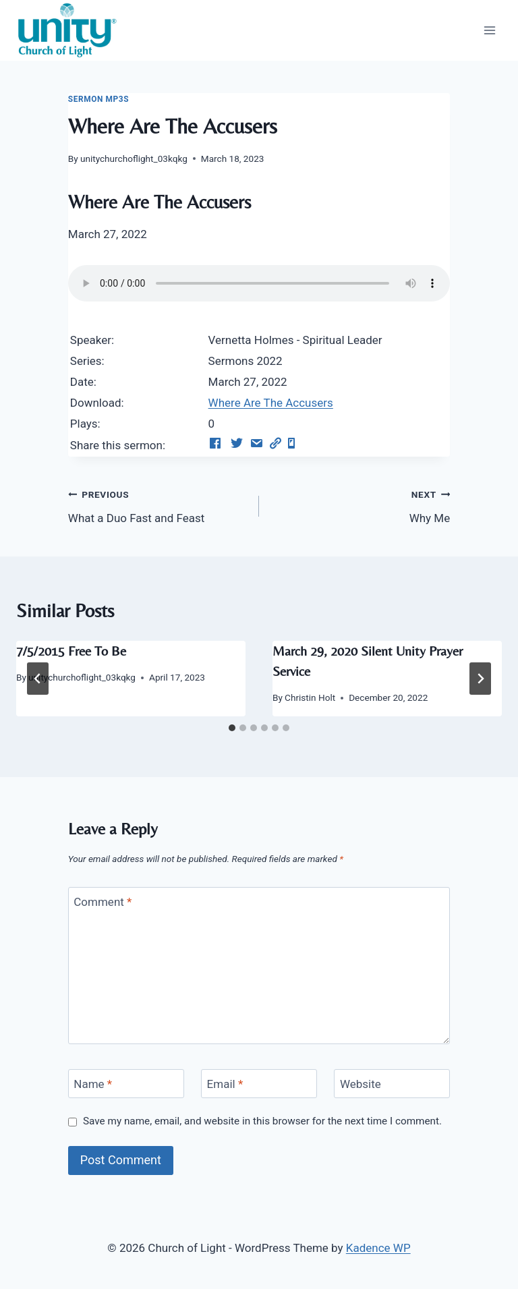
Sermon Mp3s (98, 99)
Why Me (360, 505)
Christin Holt (310, 697)
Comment (103, 902)
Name (93, 1084)
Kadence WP (378, 1248)
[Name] (126, 1083)
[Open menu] (489, 30)
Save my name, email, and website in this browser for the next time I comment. (262, 1121)
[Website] (392, 1083)
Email (225, 1084)
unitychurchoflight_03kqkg (134, 158)
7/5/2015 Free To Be (71, 650)
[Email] (259, 1083)
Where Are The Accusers (270, 402)
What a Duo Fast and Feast (158, 505)
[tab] (232, 727)
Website (360, 1084)
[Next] (480, 678)
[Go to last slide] (38, 678)
